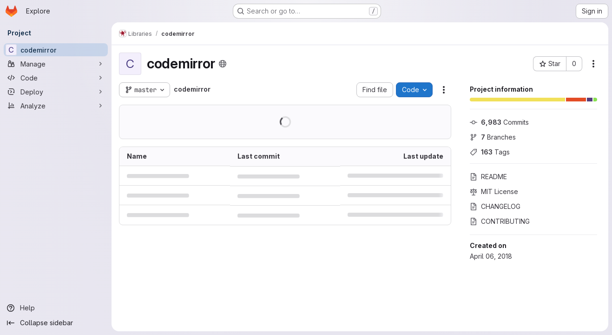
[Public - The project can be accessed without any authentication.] (222, 63)
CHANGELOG (495, 206)
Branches (493, 137)
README (488, 177)
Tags (490, 152)
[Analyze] (56, 105)
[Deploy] (56, 91)
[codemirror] (56, 49)
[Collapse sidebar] (56, 322)
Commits (499, 122)
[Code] (56, 77)
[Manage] (56, 63)
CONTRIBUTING (500, 221)
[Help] (56, 308)
